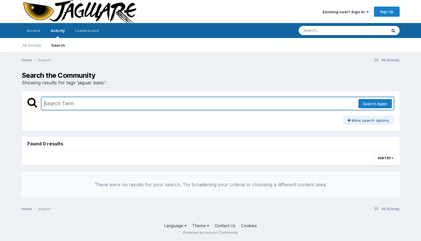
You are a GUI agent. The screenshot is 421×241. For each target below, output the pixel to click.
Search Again (375, 103)
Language (175, 225)
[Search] (327, 30)
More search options (368, 120)
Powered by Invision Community (210, 232)
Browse (33, 30)
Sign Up (387, 11)
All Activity (32, 45)
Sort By (385, 158)
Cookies (249, 225)
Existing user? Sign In (346, 12)
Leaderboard (87, 30)
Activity (58, 33)
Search (58, 45)
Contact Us (225, 225)
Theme (200, 225)
